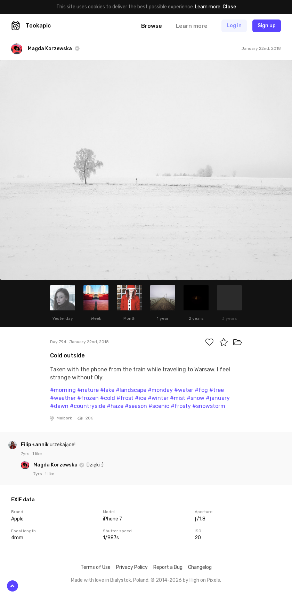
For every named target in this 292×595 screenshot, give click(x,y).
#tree (216, 390)
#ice (140, 398)
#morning (63, 390)
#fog (201, 390)
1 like (37, 453)
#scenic (158, 406)
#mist (177, 398)
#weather (63, 398)
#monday (160, 390)
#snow (195, 398)
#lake (107, 390)
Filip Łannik (35, 445)
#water (183, 390)
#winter (158, 398)
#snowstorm (208, 406)
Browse (151, 26)
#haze (115, 406)
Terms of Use (96, 567)
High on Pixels (204, 580)
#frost (124, 398)
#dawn (59, 406)
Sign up (267, 26)
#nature (88, 390)
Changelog (200, 567)
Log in (234, 26)
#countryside (87, 406)
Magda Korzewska (56, 465)
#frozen (88, 398)
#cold (107, 398)
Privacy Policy (132, 567)
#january (218, 398)
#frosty (181, 406)
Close (229, 7)
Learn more (207, 7)
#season (136, 406)
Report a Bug (167, 567)
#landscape (131, 390)
